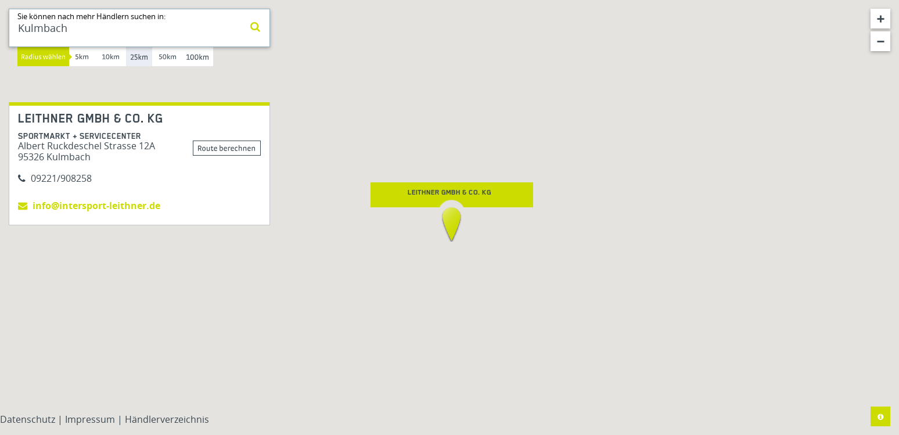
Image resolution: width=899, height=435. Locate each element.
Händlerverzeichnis (167, 419)
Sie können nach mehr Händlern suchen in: (91, 16)
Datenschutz (28, 419)
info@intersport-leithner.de (89, 205)
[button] (451, 224)
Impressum (91, 419)
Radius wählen (43, 56)
